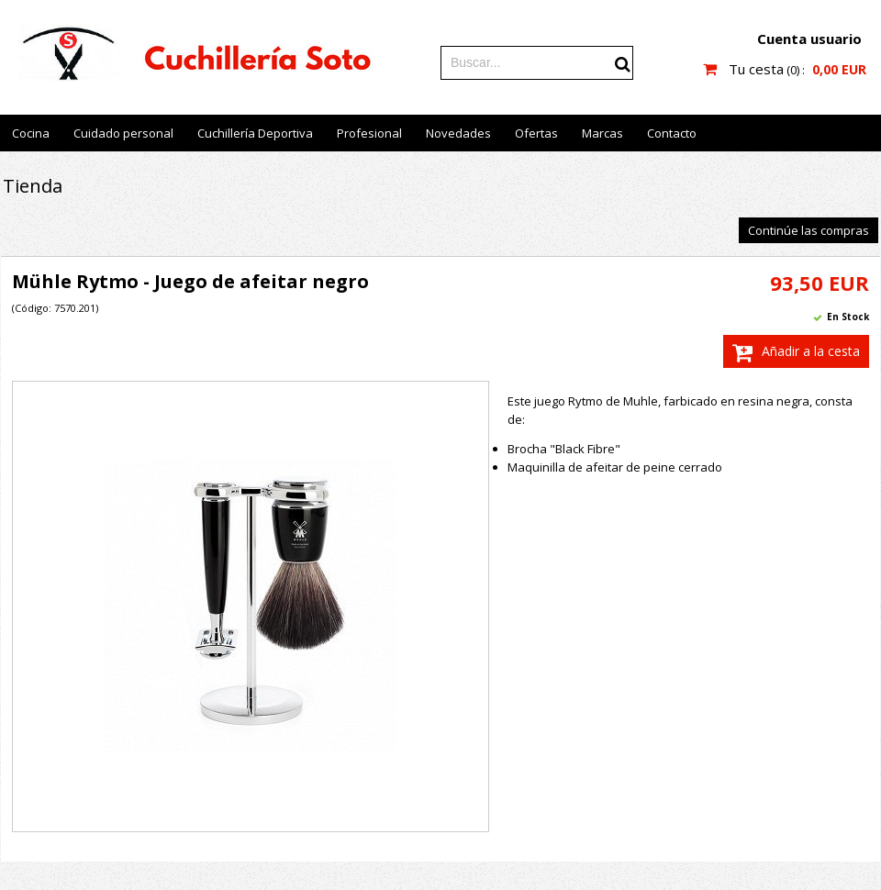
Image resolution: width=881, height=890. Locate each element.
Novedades (458, 133)
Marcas (602, 133)
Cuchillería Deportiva (255, 133)
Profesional (369, 133)
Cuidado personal (123, 133)
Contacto (672, 133)
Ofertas (536, 133)
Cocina (31, 133)
